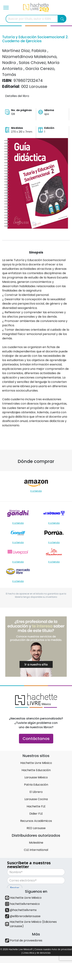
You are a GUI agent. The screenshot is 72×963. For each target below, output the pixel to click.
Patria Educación (36, 785)
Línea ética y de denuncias (36, 952)
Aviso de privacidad (61, 949)
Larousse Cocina (36, 799)
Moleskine (36, 843)
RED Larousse (36, 828)
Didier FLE (36, 814)
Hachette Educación (36, 770)
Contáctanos (36, 738)
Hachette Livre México (36, 763)
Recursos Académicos (36, 821)
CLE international (36, 850)
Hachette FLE (36, 806)
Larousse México (36, 777)
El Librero (36, 792)
